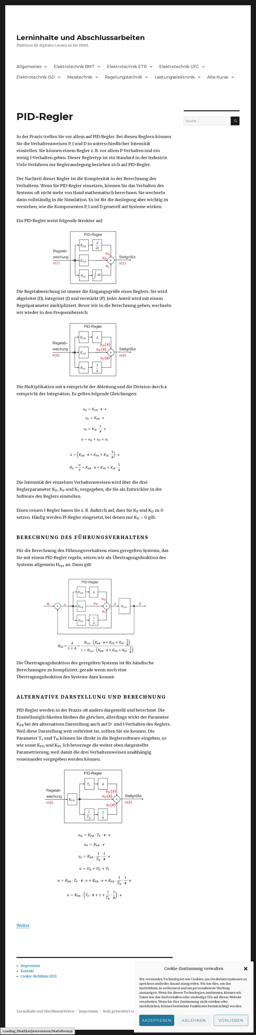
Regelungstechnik (123, 77)
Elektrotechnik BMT (74, 66)
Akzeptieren (157, 1020)
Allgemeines (28, 66)
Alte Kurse (217, 77)
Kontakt (27, 971)
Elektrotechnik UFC (179, 66)
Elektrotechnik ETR (127, 66)
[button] (245, 968)
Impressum (30, 966)
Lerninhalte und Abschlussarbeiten (80, 37)
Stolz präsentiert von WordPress (129, 1011)
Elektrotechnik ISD (35, 77)
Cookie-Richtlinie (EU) (38, 976)
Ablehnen (194, 1020)
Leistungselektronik (175, 77)
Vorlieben (230, 1020)
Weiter (23, 925)
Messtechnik (79, 77)
